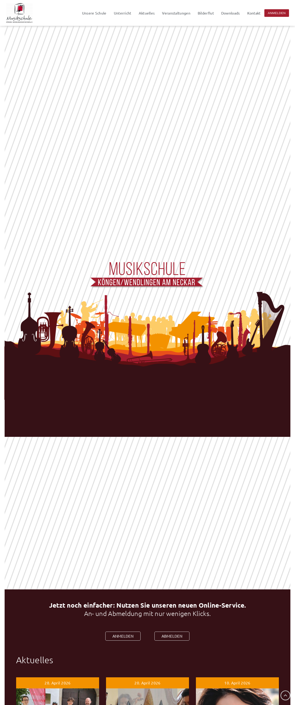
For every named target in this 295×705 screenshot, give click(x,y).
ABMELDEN (172, 635)
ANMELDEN (122, 635)
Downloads (230, 13)
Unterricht (122, 13)
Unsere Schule (94, 13)
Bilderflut (206, 13)
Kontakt (254, 13)
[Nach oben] (285, 695)
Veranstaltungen (176, 13)
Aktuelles (147, 13)
